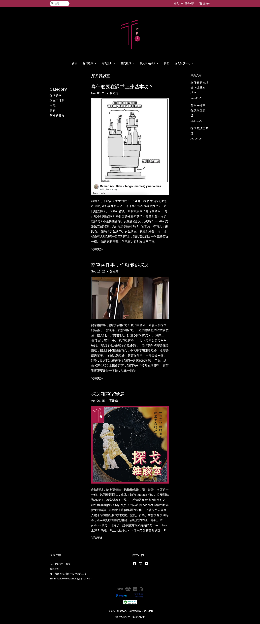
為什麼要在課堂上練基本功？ (122, 87)
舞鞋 (53, 105)
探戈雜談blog (184, 63)
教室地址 (55, 568)
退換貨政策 (138, 616)
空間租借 (127, 63)
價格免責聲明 (122, 616)
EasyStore (148, 610)
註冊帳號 (189, 3)
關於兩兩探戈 (149, 63)
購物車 (206, 3)
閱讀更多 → (99, 249)
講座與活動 (57, 100)
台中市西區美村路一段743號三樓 (68, 573)
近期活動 (108, 63)
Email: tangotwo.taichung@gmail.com (71, 578)
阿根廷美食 (57, 115)
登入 (176, 3)
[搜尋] (59, 3)
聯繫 (166, 63)
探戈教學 (89, 63)
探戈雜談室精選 (108, 394)
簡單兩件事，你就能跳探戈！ (122, 265)
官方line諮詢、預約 (60, 563)
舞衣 (53, 110)
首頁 (74, 63)
